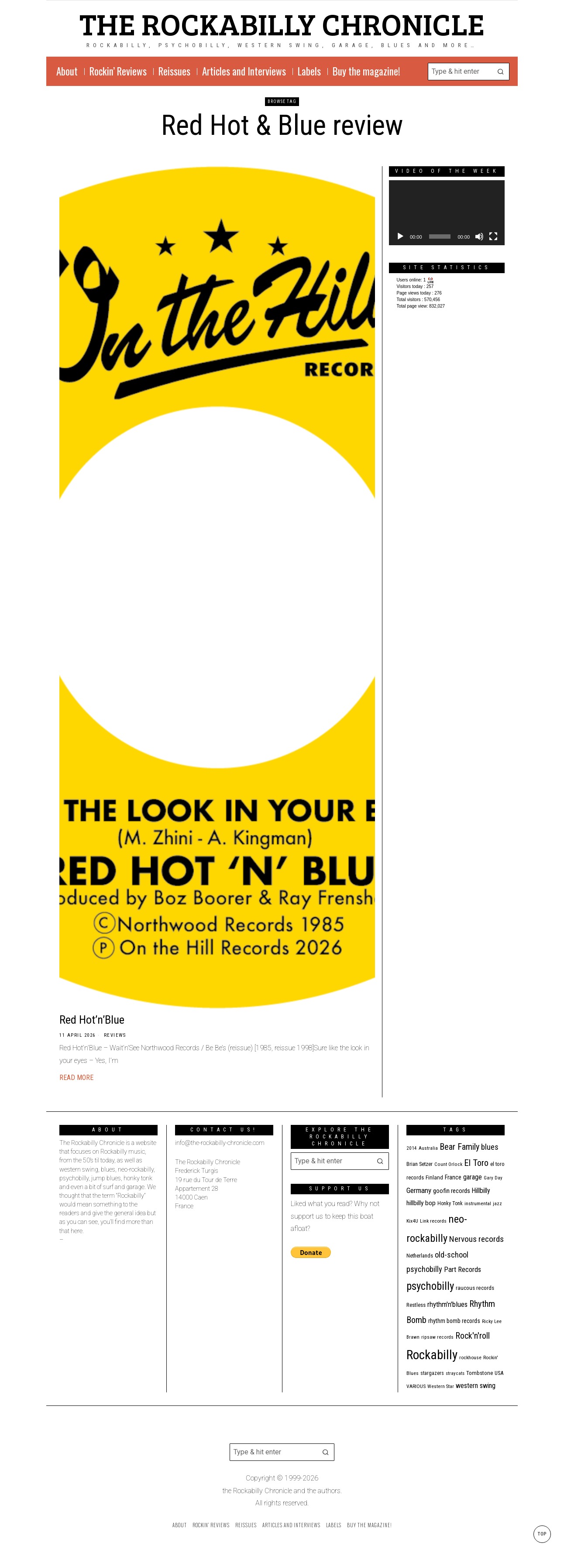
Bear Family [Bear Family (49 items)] (459, 1146)
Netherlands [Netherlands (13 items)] (419, 1255)
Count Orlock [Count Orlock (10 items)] (448, 1164)
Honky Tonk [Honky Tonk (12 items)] (450, 1203)
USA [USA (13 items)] (499, 1373)
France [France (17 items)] (453, 1177)
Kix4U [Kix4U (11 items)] (412, 1221)
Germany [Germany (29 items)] (418, 1190)
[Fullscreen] (493, 236)
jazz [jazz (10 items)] (497, 1203)
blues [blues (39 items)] (490, 1147)
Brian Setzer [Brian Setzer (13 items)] (419, 1164)
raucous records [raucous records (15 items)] (475, 1288)
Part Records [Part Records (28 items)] (462, 1269)
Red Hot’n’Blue (91, 1019)
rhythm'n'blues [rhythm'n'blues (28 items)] (447, 1304)
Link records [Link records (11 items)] (433, 1221)
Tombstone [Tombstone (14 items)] (479, 1373)
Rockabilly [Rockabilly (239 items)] (431, 1354)
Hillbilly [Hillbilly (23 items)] (481, 1190)
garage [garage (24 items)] (472, 1177)
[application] (447, 212)
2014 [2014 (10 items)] (411, 1148)
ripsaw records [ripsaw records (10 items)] (437, 1337)
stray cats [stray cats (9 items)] (455, 1373)
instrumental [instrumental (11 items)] (477, 1203)
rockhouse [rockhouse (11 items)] (470, 1357)
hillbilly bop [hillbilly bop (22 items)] (421, 1203)
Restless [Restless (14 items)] (416, 1305)
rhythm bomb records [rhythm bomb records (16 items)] (454, 1320)
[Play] (400, 236)
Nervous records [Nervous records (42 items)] (476, 1239)
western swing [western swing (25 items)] (475, 1385)
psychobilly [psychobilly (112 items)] (430, 1286)
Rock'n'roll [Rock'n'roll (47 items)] (472, 1336)
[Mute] (479, 236)
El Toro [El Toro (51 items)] (476, 1163)
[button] (500, 71)
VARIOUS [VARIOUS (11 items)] (416, 1386)
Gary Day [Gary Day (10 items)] (493, 1178)
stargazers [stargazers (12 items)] (432, 1373)
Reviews (115, 1035)
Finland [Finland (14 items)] (434, 1177)
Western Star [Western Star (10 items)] (440, 1386)
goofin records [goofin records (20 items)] (451, 1191)
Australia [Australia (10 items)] (428, 1148)
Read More (76, 1077)
